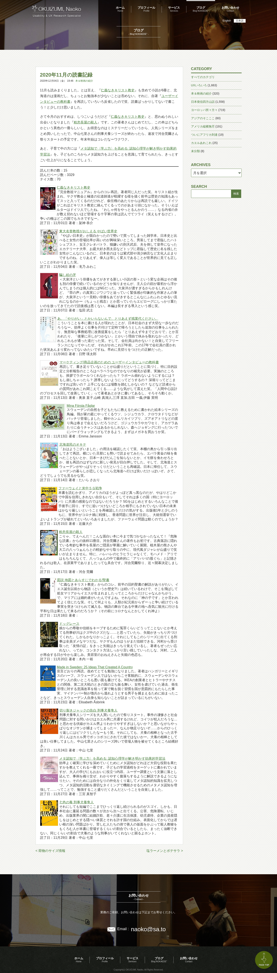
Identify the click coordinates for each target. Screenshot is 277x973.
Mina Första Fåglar (81, 405)
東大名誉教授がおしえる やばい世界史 (88, 231)
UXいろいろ (199, 85)
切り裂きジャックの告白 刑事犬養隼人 (88, 710)
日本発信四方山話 (203, 101)
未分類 (195, 151)
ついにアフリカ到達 (204, 134)
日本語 (240, 20)
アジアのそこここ (203, 118)
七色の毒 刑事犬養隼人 (76, 802)
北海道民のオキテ (72, 444)
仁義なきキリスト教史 (118, 90)
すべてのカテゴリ (203, 77)
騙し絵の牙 (67, 275)
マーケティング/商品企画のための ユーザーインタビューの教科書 (109, 362)
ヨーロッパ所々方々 (204, 110)
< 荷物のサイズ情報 (51, 851)
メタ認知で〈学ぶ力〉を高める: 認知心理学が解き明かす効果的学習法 (112, 758)
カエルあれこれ (201, 143)
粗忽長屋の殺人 (85, 122)
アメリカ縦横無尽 (203, 126)
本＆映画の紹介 (84, 80)
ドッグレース (69, 623)
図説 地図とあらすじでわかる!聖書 (83, 580)
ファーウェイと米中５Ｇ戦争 (80, 488)
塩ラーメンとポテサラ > (164, 851)
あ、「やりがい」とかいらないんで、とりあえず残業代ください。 (107, 318)
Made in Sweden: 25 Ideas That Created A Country (95, 667)
